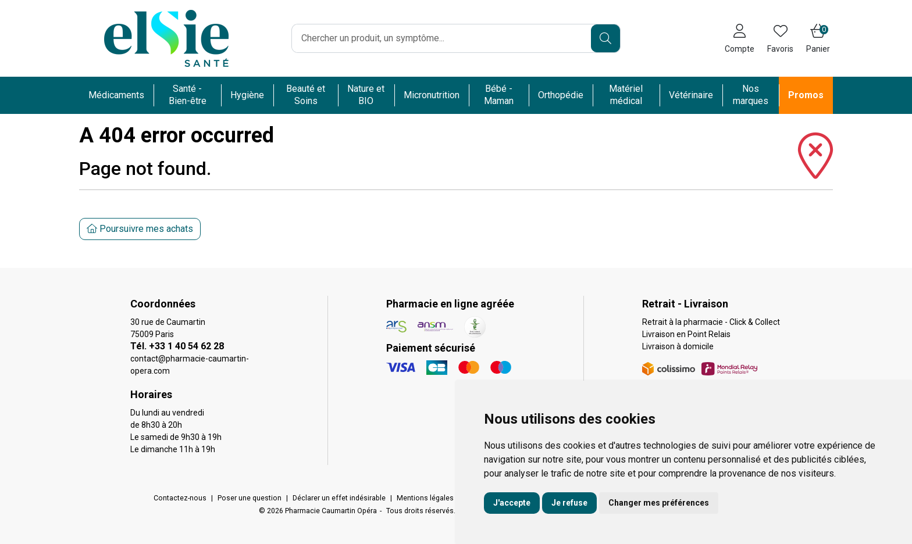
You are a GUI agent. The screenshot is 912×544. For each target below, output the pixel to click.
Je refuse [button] (569, 502)
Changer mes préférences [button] (658, 502)
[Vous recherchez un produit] (442, 38)
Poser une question (250, 498)
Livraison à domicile (678, 346)
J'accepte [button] (511, 502)
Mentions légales (425, 498)
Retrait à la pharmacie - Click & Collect (711, 322)
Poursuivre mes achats (140, 228)
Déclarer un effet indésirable (339, 498)
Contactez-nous (180, 498)
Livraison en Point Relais (686, 334)
